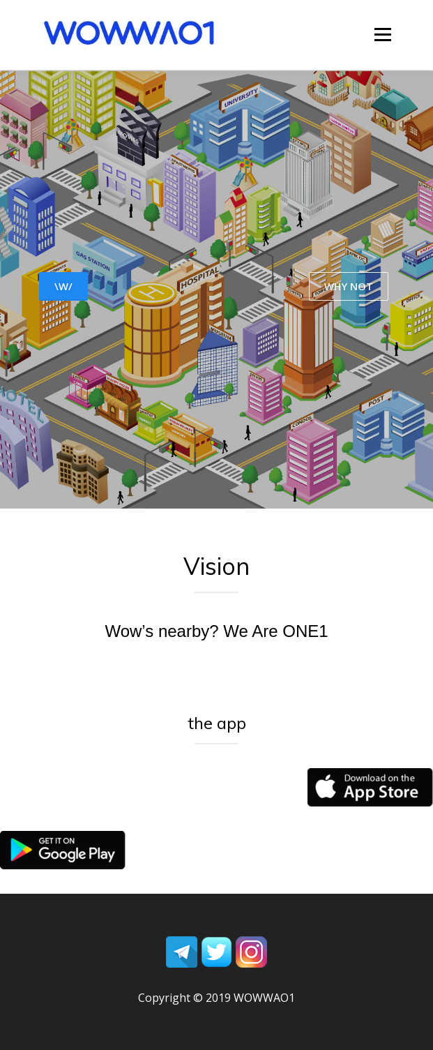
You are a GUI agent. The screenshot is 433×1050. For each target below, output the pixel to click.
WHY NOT (348, 286)
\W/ (63, 286)
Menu (381, 34)
